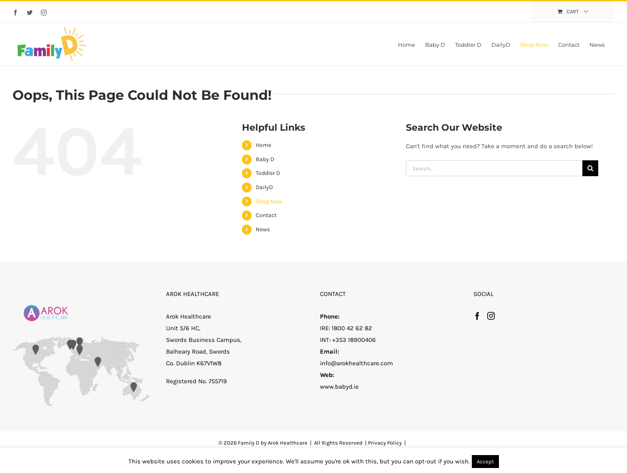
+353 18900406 (354, 340)
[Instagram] (491, 315)
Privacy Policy (385, 443)
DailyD (264, 187)
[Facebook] (477, 315)
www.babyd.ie (339, 386)
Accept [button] (485, 461)
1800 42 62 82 (352, 328)
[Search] (590, 168)
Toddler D (268, 173)
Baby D (265, 159)
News (263, 229)
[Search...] (494, 168)
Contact (266, 215)
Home (263, 145)
